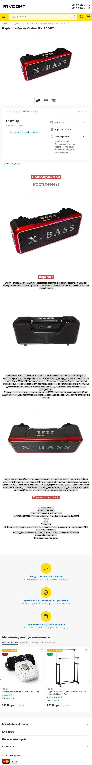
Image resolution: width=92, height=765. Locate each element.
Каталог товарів (4, 17)
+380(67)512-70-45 (80, 5)
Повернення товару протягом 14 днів (46, 624)
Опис (6, 163)
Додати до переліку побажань (25, 132)
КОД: (80, 111)
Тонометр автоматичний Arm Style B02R (20, 692)
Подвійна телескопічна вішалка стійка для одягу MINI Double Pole (66, 693)
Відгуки (16, 163)
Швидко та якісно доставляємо (46, 576)
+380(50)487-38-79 (80, 8)
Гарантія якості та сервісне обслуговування (46, 600)
